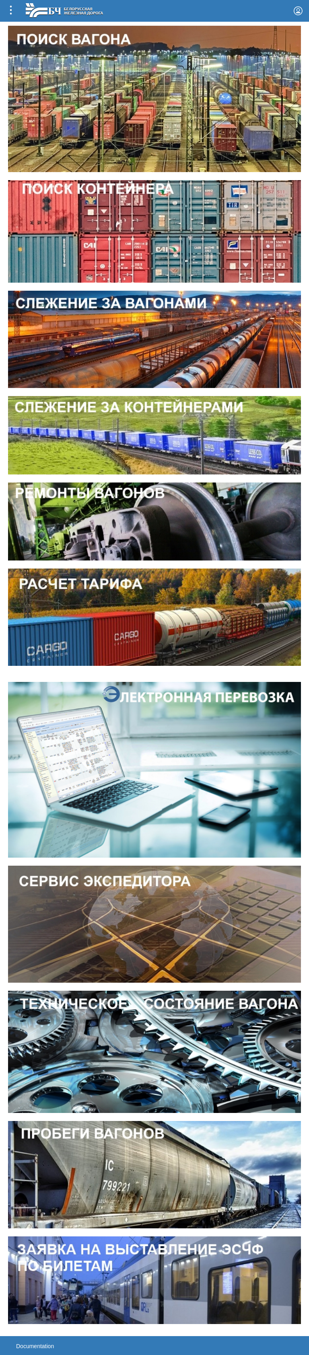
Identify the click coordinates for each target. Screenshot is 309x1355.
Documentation (35, 1346)
